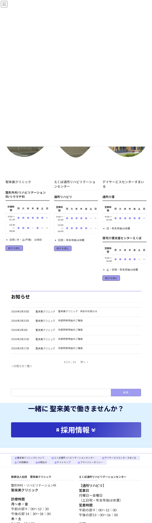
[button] (76, 429)
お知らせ (20, 296)
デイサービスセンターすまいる (120, 457)
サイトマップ (63, 462)
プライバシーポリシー (91, 462)
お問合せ (42, 462)
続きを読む (14, 248)
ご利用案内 (22, 462)
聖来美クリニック (18, 182)
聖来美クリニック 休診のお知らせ (77, 311)
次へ (84, 362)
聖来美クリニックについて (30, 457)
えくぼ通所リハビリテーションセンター (74, 457)
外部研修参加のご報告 (70, 320)
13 (74, 362)
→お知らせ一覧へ (21, 366)
